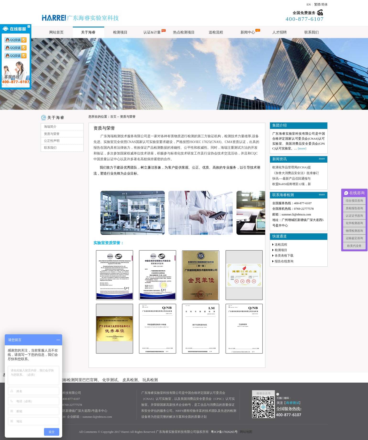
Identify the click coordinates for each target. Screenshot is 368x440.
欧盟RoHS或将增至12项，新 (291, 184)
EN (309, 4)
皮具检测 (130, 380)
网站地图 (246, 432)
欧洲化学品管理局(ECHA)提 (291, 167)
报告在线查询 (284, 261)
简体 (324, 4)
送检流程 (281, 244)
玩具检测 (150, 380)
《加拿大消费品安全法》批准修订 (295, 173)
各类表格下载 (284, 255)
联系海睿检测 (283, 195)
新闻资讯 (279, 159)
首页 (113, 116)
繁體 (317, 4)
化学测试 (110, 380)
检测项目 (281, 250)
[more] (302, 148)
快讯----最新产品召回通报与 (291, 178)
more (322, 158)
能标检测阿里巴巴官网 (78, 380)
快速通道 (279, 236)
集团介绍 (279, 125)
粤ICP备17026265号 (224, 432)
